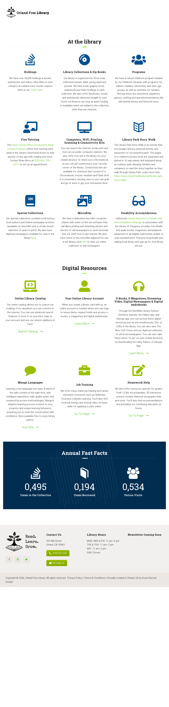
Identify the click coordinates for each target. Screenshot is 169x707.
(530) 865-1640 (58, 553)
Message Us (56, 563)
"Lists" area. (36, 90)
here (33, 237)
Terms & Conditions (94, 577)
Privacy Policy (74, 577)
